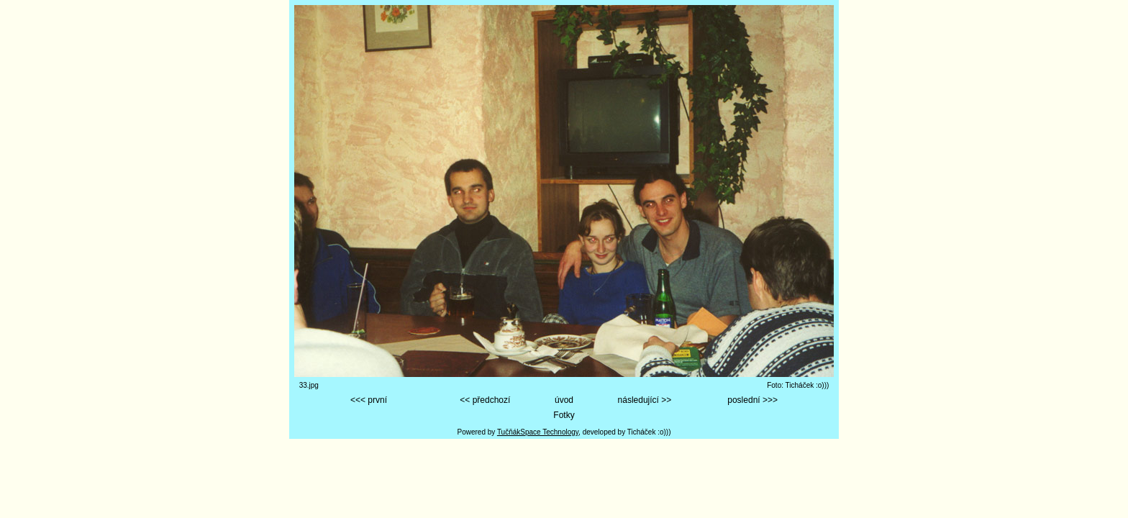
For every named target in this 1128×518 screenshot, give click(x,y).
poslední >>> (752, 400)
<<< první (368, 400)
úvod (564, 400)
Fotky (563, 415)
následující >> (645, 400)
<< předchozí (485, 400)
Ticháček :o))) (649, 432)
